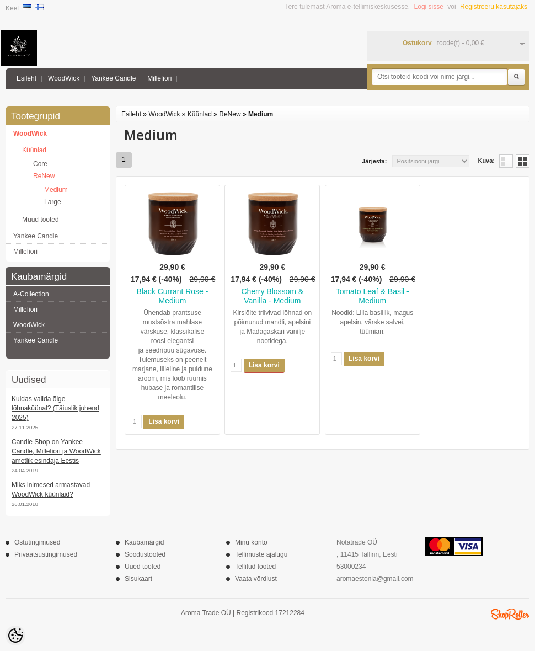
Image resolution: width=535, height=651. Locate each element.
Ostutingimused (37, 542)
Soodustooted (145, 554)
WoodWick (63, 78)
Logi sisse (428, 6)
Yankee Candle (113, 78)
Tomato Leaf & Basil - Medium (372, 296)
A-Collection (31, 294)
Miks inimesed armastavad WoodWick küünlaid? (51, 489)
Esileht (26, 78)
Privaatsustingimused (45, 554)
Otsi (516, 77)
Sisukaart (138, 579)
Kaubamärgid (144, 542)
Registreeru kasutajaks (493, 6)
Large (52, 202)
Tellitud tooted (255, 566)
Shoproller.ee (510, 614)
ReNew (44, 176)
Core (40, 164)
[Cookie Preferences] (15, 635)
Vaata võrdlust (256, 579)
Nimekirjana (506, 161)
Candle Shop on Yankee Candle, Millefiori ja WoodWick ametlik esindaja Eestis (56, 451)
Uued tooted (142, 566)
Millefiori (159, 78)
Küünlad (34, 150)
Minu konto (251, 542)
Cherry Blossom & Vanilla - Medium (272, 296)
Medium (56, 190)
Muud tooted (40, 219)
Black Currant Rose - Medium (172, 296)
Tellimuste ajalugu (261, 554)
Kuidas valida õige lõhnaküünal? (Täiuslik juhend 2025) (55, 408)
